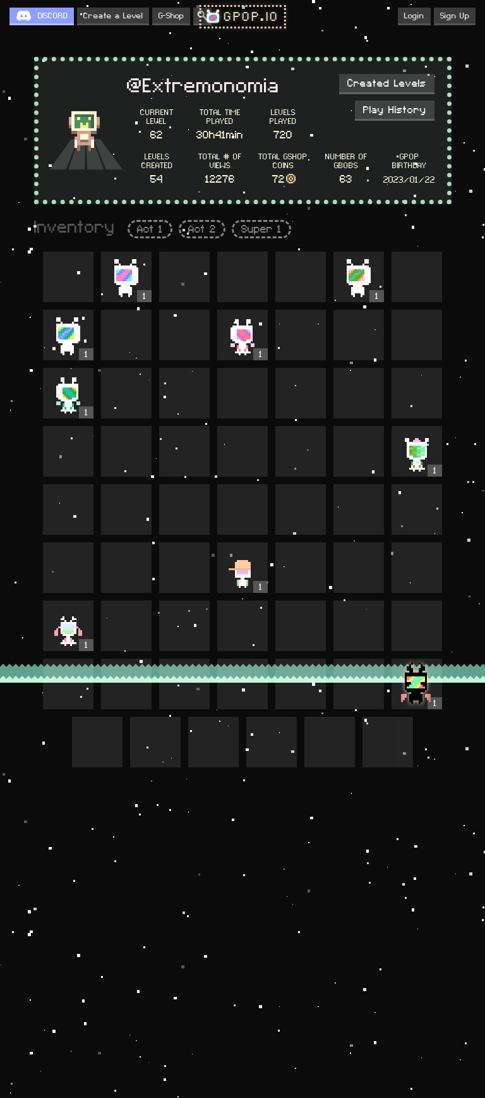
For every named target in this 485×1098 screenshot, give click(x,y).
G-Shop (171, 16)
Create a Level (113, 16)
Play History (394, 110)
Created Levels (386, 83)
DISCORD (53, 16)
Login (414, 16)
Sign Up (454, 16)
